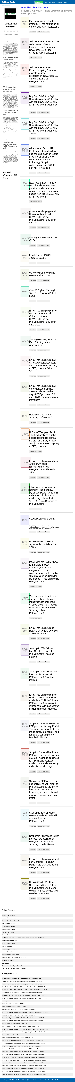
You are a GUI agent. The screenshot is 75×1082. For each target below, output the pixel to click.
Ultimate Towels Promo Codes (10, 954)
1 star (4, 31)
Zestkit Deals (5, 963)
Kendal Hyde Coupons (8, 915)
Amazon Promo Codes (8, 943)
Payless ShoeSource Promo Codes (11, 921)
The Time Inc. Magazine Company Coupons (14, 968)
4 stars (14, 31)
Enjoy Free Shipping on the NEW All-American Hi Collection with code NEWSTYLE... (25, 1012)
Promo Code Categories (62, 2)
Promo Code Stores (50, 2)
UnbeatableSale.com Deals (9, 940)
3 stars (11, 31)
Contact (25, 1079)
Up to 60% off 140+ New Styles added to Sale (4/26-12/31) (18, 1037)
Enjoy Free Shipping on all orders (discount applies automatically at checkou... (23, 1020)
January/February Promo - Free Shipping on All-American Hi (18, 1015)
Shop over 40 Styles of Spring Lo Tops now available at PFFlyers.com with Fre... (24, 1068)
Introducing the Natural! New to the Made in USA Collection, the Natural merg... (23, 1040)
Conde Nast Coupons (8, 960)
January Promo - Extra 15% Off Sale (12, 1001)
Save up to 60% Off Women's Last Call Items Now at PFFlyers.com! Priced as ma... (24, 1051)
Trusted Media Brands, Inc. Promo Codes (13, 966)
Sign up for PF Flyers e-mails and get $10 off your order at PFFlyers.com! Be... (23, 1063)
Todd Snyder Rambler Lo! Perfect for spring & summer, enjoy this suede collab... (23, 984)
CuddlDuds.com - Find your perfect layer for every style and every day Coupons (23, 937)
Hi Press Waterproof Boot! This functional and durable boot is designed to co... (23, 1026)
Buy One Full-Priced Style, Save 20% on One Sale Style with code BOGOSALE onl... (25, 987)
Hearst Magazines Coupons (9, 949)
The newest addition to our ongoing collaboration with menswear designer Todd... (24, 1043)
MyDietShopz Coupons (8, 923)
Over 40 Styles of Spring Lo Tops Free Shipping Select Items (18, 1009)
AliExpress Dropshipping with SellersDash (50, 1079)
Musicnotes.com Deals (8, 929)
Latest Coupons (6, 5)
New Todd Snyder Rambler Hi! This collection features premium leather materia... (24, 995)
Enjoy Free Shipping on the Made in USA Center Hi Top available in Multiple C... (23, 1054)
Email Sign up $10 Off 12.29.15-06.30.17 (13, 1003)
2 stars (7, 31)
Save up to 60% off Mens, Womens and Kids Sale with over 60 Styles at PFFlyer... (24, 1065)
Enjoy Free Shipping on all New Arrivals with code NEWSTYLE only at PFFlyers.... (24, 998)
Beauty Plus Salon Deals (9, 918)
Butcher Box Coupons (8, 935)
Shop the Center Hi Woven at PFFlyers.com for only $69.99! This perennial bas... (24, 1057)
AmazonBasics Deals (8, 952)
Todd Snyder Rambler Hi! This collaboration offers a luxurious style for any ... (23, 981)
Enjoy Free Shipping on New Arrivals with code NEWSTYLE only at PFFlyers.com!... (25, 1029)
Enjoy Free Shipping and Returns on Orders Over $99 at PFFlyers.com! (21, 1046)
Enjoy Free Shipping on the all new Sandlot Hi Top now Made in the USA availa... (24, 1071)
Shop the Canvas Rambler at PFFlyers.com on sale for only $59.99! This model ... (24, 1060)
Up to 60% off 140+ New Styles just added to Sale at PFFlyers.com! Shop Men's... (24, 1074)
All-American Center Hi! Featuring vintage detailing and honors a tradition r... (22, 992)
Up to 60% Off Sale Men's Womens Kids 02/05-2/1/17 (16, 1006)
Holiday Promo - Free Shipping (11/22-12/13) (14, 1023)
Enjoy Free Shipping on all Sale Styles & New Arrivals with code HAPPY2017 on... (24, 1018)
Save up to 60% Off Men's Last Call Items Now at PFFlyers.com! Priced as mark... (24, 1049)
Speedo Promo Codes (8, 932)
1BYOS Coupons (7, 946)
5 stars (17, 31)
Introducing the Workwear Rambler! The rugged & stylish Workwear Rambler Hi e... (24, 1032)
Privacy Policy (31, 1079)
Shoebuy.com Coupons (8, 926)
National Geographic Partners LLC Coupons (14, 957)
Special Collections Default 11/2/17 (11, 1034)
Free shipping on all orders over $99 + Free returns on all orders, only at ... (22, 978)
